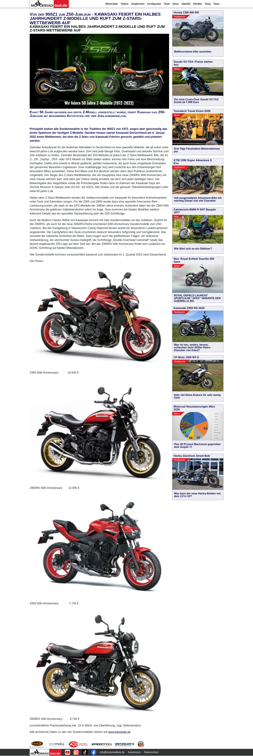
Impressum (134, 752)
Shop (208, 3)
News (175, 3)
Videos (125, 3)
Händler (197, 3)
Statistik (185, 3)
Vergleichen (138, 3)
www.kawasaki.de (119, 732)
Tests (167, 3)
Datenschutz (151, 752)
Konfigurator (154, 3)
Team (216, 3)
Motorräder (111, 3)
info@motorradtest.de (112, 752)
